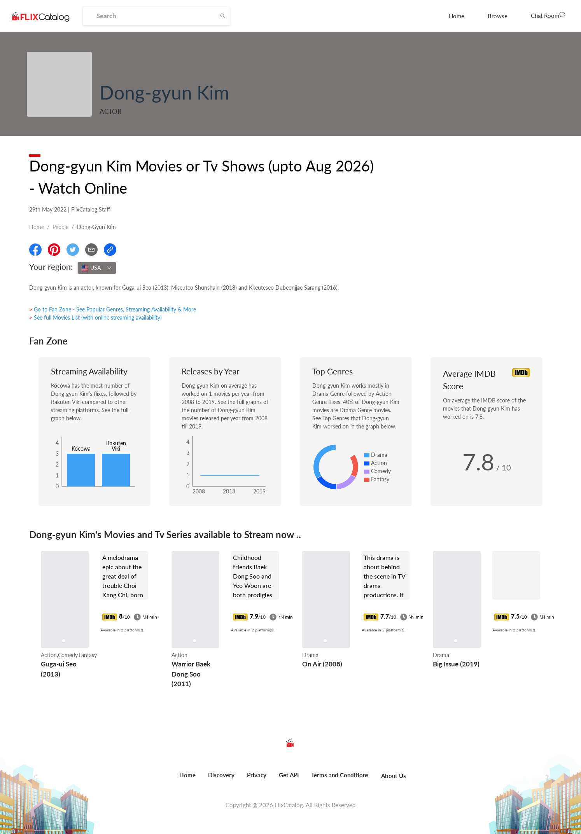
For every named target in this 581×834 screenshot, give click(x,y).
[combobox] (96, 268)
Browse (498, 15)
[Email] (91, 249)
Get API (289, 774)
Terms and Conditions (340, 774)
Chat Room (548, 15)
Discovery (221, 774)
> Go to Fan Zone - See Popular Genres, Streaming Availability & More (112, 309)
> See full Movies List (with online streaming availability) (95, 317)
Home (456, 15)
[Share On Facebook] (35, 249)
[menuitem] (457, 15)
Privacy (256, 774)
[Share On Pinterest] (54, 249)
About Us (393, 775)
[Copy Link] (110, 249)
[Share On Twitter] (72, 249)
